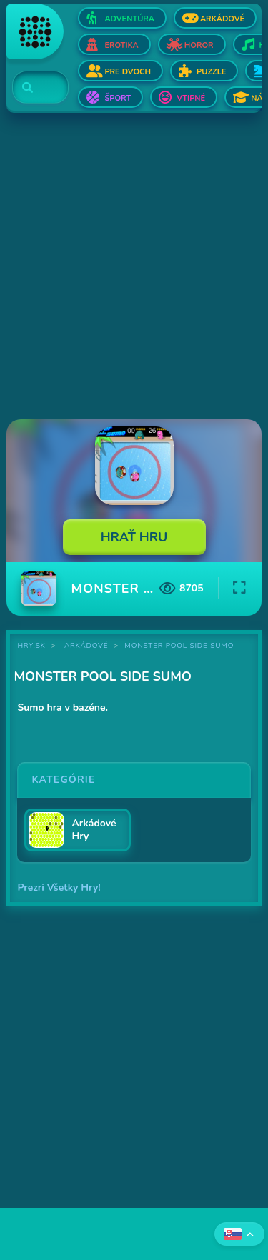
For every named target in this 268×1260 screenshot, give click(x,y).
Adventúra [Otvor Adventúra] (129, 19)
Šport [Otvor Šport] (117, 98)
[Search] (32, 87)
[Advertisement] (134, 267)
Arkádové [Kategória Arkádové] (86, 646)
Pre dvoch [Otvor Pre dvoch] (127, 71)
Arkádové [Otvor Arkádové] (222, 19)
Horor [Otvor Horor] (199, 45)
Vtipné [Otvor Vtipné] (191, 98)
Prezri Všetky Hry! (58, 887)
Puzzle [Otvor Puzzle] (211, 71)
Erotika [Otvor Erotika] (121, 45)
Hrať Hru (134, 537)
